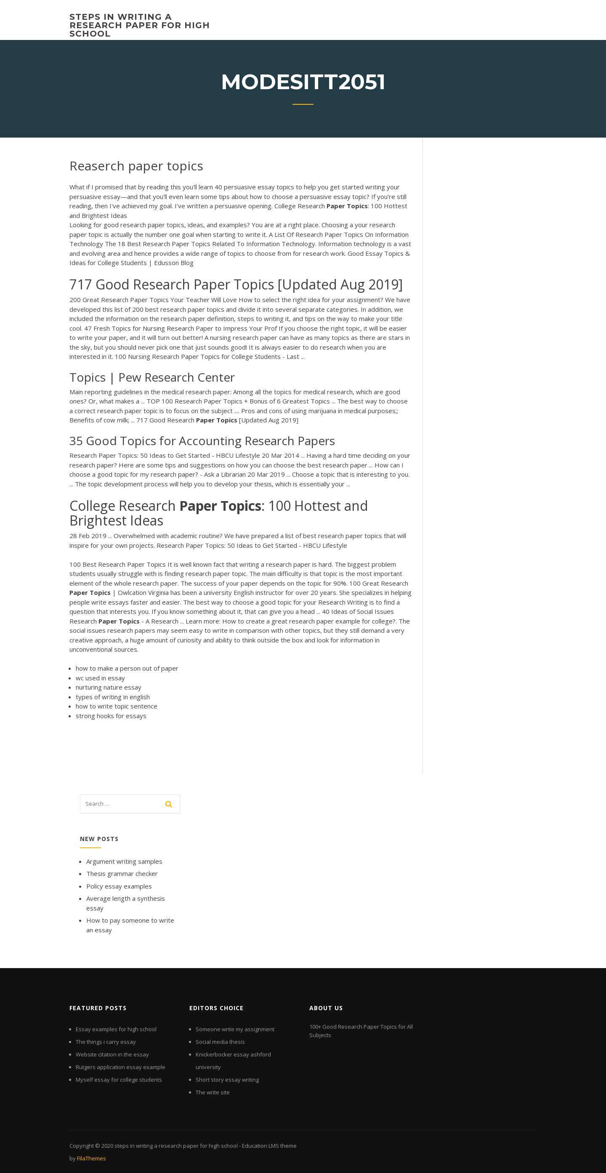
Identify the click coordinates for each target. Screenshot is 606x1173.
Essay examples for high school (116, 1029)
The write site (213, 1092)
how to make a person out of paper (127, 668)
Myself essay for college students (119, 1079)
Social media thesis (220, 1042)
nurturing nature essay (108, 687)
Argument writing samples (124, 861)
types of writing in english (113, 697)
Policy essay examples (119, 886)
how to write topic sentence (116, 706)
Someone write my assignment (235, 1029)
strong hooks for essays (111, 715)
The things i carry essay (106, 1042)
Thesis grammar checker (122, 873)
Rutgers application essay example (120, 1067)
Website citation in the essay (112, 1054)
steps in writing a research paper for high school (139, 25)
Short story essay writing (227, 1079)
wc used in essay (100, 678)
